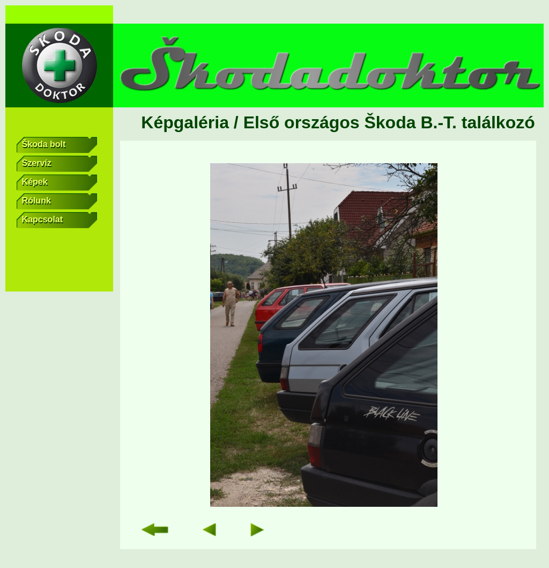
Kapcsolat (60, 220)
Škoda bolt (60, 145)
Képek (60, 182)
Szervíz (60, 164)
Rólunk (60, 201)
